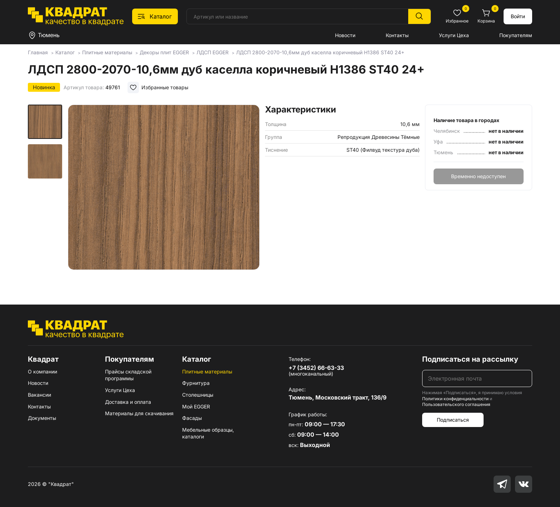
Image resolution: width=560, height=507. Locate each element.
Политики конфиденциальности (455, 398)
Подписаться (453, 420)
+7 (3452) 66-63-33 (316, 368)
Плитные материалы (207, 371)
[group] (164, 194)
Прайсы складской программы (128, 375)
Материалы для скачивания (139, 413)
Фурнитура (196, 383)
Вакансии (39, 395)
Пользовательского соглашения (456, 404)
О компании (42, 371)
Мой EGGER (196, 406)
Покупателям (515, 35)
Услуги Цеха (454, 35)
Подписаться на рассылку (470, 359)
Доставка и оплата (128, 402)
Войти (518, 16)
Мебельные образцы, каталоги (208, 433)
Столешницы (197, 395)
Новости (345, 35)
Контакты (397, 35)
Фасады (192, 418)
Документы (42, 418)
